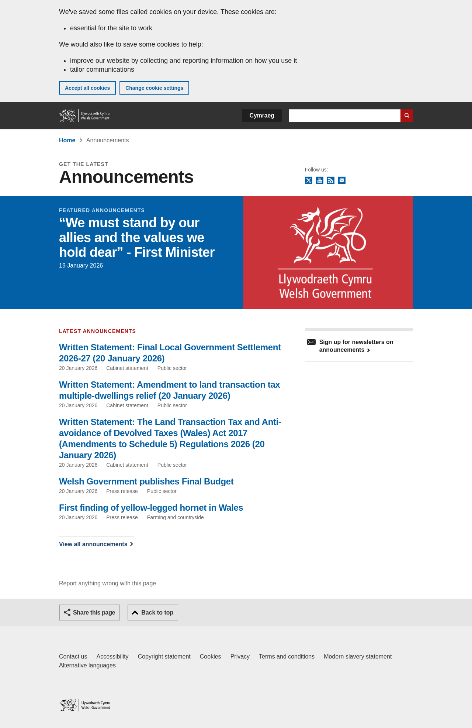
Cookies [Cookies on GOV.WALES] (210, 656)
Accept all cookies (87, 88)
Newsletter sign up (342, 181)
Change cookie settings (154, 88)
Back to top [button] (157, 612)
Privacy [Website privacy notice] (240, 656)
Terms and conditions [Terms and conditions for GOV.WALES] (287, 656)
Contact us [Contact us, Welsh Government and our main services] (73, 656)
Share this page (94, 612)
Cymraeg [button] (262, 115)
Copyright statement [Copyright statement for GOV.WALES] (164, 656)
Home (67, 140)
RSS (330, 181)
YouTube (319, 181)
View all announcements (93, 544)
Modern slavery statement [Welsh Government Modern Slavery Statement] (358, 656)
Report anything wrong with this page (107, 583)
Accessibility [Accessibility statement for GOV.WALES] (112, 656)
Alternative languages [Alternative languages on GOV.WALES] (87, 665)
